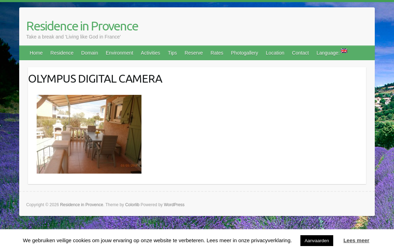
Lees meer (356, 240)
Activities (150, 53)
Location (275, 53)
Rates (217, 53)
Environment (119, 53)
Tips (172, 53)
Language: (331, 52)
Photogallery (244, 53)
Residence (61, 53)
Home (36, 53)
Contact (300, 53)
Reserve (194, 53)
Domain (89, 53)
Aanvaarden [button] (317, 240)
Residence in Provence (82, 26)
